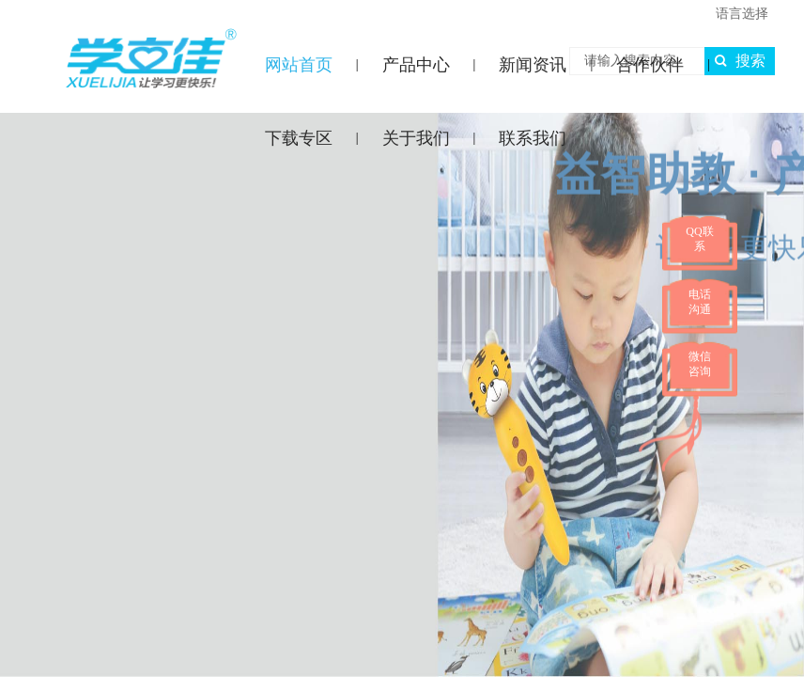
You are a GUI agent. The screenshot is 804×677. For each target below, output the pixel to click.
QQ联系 (699, 239)
